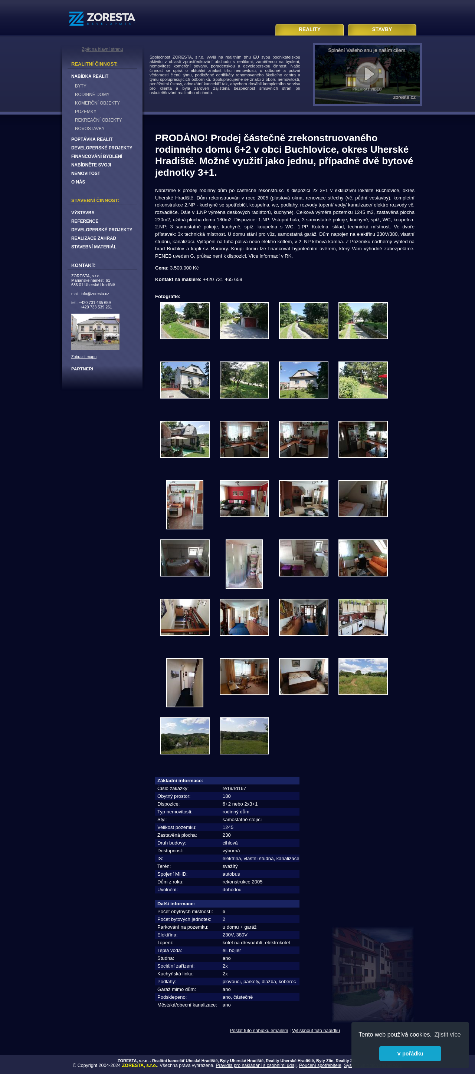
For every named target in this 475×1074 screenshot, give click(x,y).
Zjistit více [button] (448, 1034)
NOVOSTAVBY (90, 128)
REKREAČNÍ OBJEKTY (98, 120)
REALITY (310, 29)
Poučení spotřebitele (320, 1065)
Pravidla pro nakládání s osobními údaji (256, 1065)
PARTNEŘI (82, 368)
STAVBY (382, 29)
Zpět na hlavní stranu (102, 49)
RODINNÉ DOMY (92, 94)
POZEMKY (85, 111)
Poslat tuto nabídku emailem (259, 1030)
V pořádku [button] (410, 1054)
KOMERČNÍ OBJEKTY (97, 103)
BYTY (80, 86)
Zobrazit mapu (83, 356)
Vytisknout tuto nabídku (316, 1030)
